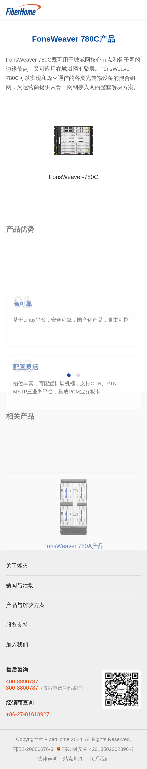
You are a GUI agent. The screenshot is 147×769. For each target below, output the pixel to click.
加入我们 (17, 644)
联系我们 (99, 759)
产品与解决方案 (25, 605)
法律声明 (47, 759)
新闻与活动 (20, 585)
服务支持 (17, 625)
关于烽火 (17, 566)
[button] (68, 375)
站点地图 (73, 759)
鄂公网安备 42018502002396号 (98, 749)
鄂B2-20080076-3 (33, 749)
